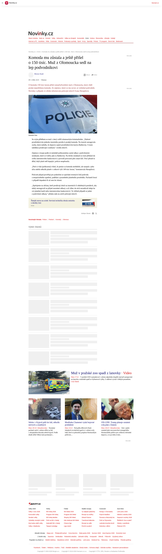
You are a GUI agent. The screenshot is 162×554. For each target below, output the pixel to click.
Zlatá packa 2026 (84, 533)
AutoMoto (41, 41)
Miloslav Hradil (38, 74)
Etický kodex (84, 547)
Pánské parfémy (126, 540)
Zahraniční (60, 38)
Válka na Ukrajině (70, 38)
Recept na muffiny (87, 514)
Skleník (100, 536)
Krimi (87, 38)
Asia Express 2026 (108, 533)
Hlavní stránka (33, 38)
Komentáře (80, 38)
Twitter (44, 547)
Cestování (53, 41)
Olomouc (66, 219)
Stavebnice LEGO (63, 540)
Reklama (50, 547)
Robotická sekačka (70, 536)
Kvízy (84, 41)
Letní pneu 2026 (122, 511)
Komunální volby (34, 514)
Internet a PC (33, 41)
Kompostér (93, 536)
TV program (103, 41)
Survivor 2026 (96, 533)
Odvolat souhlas (106, 547)
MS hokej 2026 (51, 511)
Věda (47, 41)
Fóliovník (108, 536)
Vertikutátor (59, 536)
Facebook (37, 547)
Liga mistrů (67, 526)
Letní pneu (86, 540)
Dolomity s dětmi (104, 526)
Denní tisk (111, 41)
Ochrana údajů (94, 547)
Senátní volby (33, 517)
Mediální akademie (72, 547)
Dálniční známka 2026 (124, 514)
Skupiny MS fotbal (70, 517)
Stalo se (41, 38)
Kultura (92, 38)
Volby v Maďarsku (34, 526)
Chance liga (68, 523)
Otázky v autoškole (123, 523)
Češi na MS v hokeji (52, 520)
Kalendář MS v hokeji (53, 523)
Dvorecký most (121, 533)
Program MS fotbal (70, 514)
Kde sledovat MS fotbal (71, 520)
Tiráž (62, 547)
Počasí (96, 41)
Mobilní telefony (50, 540)
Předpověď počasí (61, 533)
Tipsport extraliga (51, 526)
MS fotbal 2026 (69, 511)
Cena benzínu (72, 533)
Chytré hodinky (114, 540)
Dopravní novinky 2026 (124, 517)
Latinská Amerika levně (106, 523)
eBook (86, 75)
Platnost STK (121, 526)
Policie (44, 219)
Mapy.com (50, 533)
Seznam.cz (155, 3)
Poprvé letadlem (104, 514)
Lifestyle (106, 38)
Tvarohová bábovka (88, 520)
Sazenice (51, 536)
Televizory (104, 540)
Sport (79, 41)
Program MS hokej (52, 514)
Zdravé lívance (86, 517)
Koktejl (113, 38)
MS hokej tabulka (51, 517)
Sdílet (94, 75)
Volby (53, 38)
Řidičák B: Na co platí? (124, 520)
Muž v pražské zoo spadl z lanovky (96, 373)
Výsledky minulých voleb (36, 520)
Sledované (119, 41)
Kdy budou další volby (36, 523)
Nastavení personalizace (120, 547)
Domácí (47, 38)
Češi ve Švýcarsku (105, 520)
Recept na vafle (87, 523)
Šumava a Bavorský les (106, 517)
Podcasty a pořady (70, 41)
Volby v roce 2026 (34, 511)
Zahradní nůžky (83, 536)
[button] (63, 114)
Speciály (89, 41)
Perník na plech (87, 526)
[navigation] (2, 3)
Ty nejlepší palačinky (88, 511)
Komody (58, 219)
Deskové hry (96, 540)
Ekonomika (99, 38)
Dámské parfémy (75, 540)
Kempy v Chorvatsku (106, 511)
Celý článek (75, 381)
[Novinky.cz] (41, 34)
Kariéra (57, 547)
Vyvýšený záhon (117, 536)
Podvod (51, 219)
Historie (60, 41)
